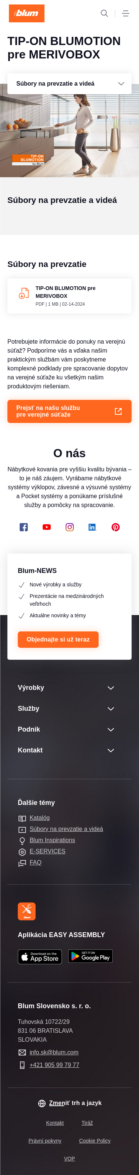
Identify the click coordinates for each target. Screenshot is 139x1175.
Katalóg (40, 818)
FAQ (36, 862)
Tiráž (87, 1123)
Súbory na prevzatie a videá (66, 829)
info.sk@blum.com (54, 1052)
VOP (69, 1159)
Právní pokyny (45, 1141)
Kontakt (54, 1123)
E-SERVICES (48, 851)
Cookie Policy (94, 1141)
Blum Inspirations (52, 840)
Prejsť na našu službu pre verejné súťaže (69, 422)
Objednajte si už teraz (58, 639)
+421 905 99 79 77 (54, 1065)
